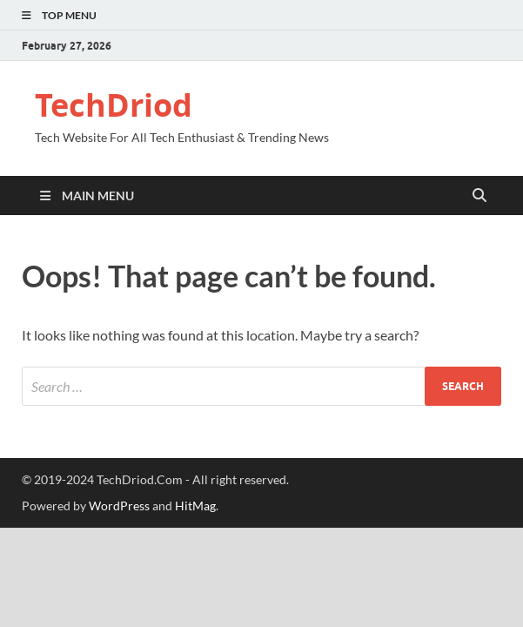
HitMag (195, 505)
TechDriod (113, 105)
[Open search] (479, 196)
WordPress (119, 505)
